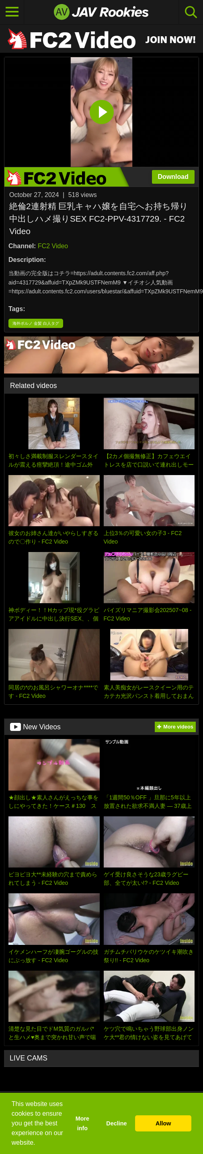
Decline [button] (116, 1123)
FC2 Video (53, 246)
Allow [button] (163, 1123)
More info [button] (82, 1123)
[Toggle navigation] (12, 12)
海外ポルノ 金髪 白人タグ (35, 323)
